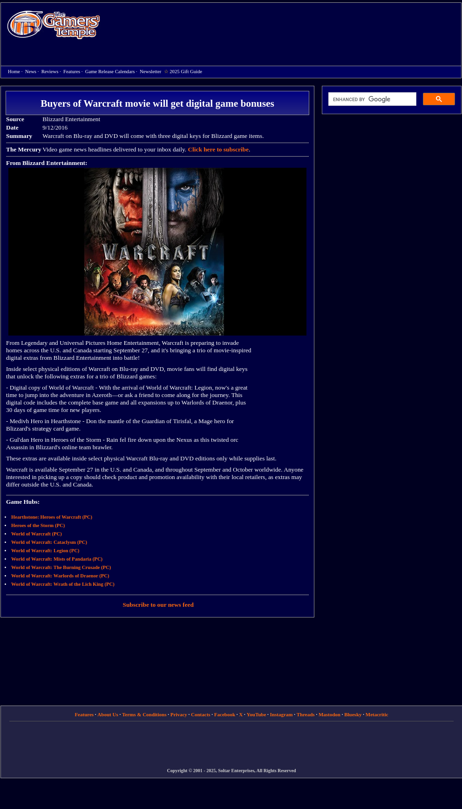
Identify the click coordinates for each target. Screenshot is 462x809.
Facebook (224, 714)
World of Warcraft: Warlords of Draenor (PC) (60, 575)
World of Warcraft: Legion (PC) (45, 550)
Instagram (281, 714)
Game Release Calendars (110, 71)
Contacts (201, 714)
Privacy (178, 714)
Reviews (50, 71)
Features (71, 71)
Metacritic (377, 714)
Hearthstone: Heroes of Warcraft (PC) (51, 517)
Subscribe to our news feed (158, 604)
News (30, 71)
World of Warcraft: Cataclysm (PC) (49, 542)
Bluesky (352, 714)
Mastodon (329, 714)
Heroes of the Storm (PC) (38, 525)
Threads (306, 714)
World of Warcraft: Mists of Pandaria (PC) (56, 559)
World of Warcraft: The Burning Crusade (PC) (61, 567)
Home (53, 24)
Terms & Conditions (144, 714)
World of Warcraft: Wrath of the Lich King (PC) (63, 584)
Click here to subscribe (218, 149)
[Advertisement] (269, 70)
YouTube (256, 714)
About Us (107, 714)
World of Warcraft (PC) (36, 533)
